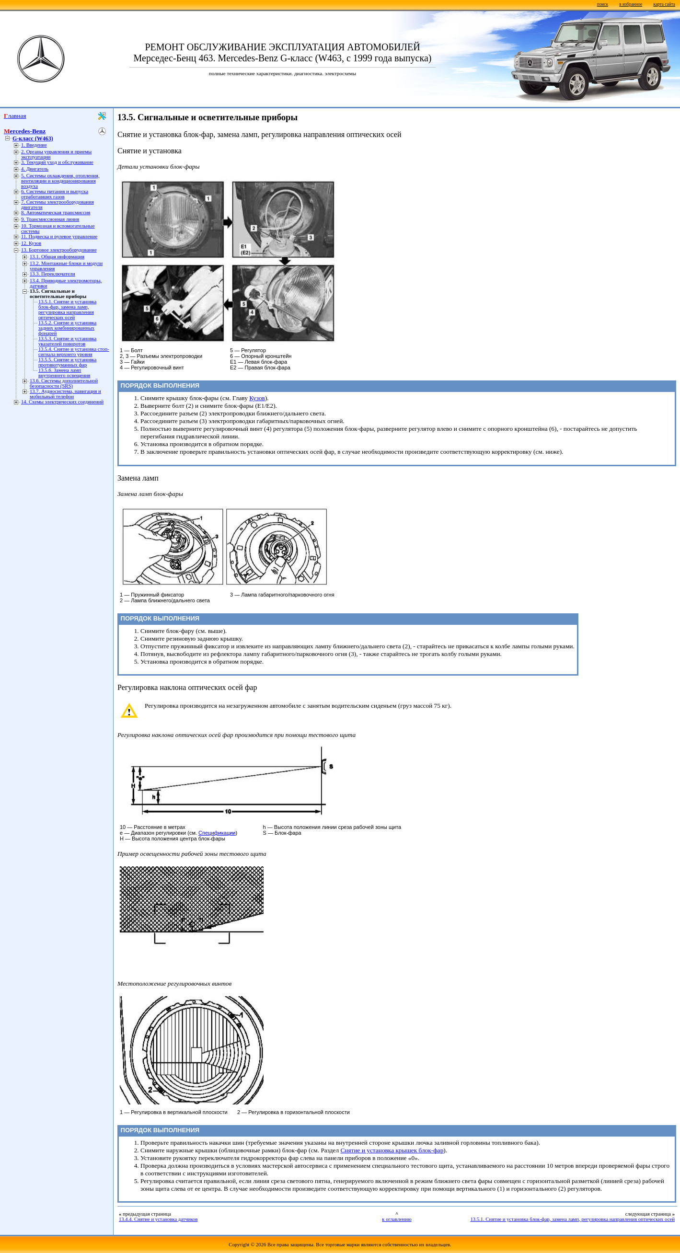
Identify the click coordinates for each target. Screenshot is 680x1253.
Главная (15, 115)
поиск (602, 4)
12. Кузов (31, 243)
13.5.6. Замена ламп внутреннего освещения (64, 373)
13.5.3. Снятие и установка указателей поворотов (67, 341)
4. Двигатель (34, 169)
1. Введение (34, 145)
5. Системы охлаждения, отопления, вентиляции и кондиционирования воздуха (60, 181)
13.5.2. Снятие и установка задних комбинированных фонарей (67, 328)
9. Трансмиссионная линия (50, 219)
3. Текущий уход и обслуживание (57, 162)
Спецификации (216, 833)
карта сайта (664, 4)
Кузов (257, 398)
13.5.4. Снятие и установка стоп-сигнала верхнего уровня (73, 351)
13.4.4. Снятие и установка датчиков (158, 1219)
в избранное (630, 4)
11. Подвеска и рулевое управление (59, 236)
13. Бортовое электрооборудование (59, 250)
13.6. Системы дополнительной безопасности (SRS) (64, 383)
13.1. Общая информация (57, 256)
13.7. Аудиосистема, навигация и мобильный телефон (65, 394)
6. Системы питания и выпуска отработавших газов (54, 194)
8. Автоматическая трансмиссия (55, 212)
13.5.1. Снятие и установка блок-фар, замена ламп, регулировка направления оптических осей (67, 309)
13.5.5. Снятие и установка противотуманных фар (67, 362)
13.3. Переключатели (52, 273)
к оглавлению (396, 1219)
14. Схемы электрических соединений (62, 401)
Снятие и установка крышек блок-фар (391, 1150)
